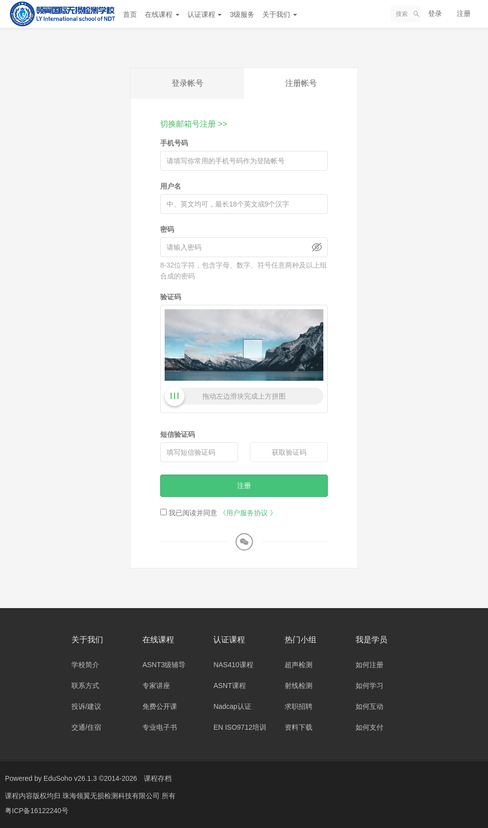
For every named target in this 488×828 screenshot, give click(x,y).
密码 (167, 229)
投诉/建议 (86, 706)
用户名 (170, 186)
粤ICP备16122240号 (36, 811)
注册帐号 (301, 83)
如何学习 (369, 686)
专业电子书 (159, 727)
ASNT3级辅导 (163, 665)
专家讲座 (156, 686)
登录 (435, 13)
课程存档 (158, 778)
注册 (464, 13)
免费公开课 (159, 706)
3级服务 (242, 14)
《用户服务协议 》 (248, 513)
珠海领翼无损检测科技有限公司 (112, 796)
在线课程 (162, 14)
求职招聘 (298, 706)
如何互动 (369, 706)
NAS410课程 (233, 665)
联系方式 (85, 686)
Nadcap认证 (232, 706)
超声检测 (298, 665)
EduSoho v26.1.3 (70, 778)
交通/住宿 (86, 727)
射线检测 (298, 686)
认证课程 (204, 14)
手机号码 (174, 143)
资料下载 (298, 727)
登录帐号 (187, 83)
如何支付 (369, 727)
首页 (130, 14)
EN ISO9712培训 (239, 727)
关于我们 (279, 14)
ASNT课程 (229, 686)
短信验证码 (177, 434)
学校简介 (85, 665)
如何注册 (369, 665)
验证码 (170, 297)
